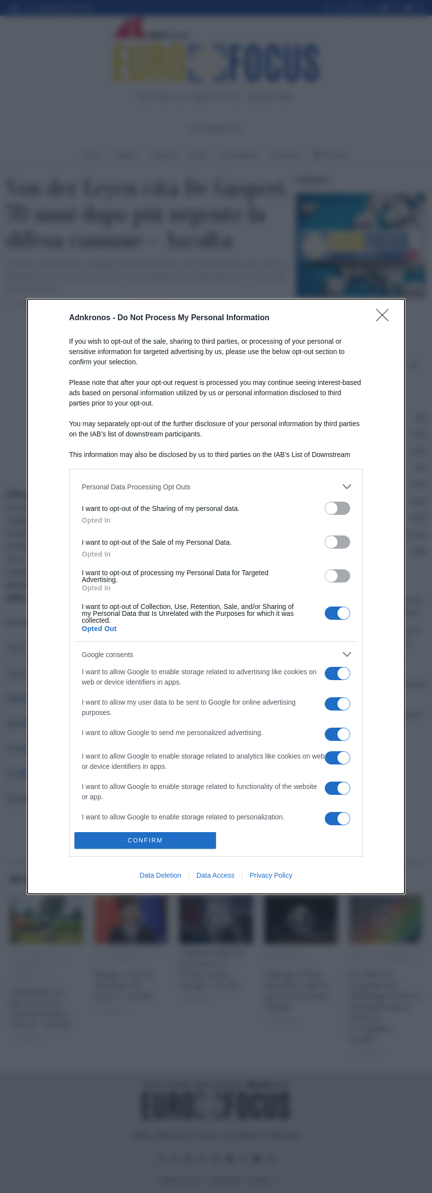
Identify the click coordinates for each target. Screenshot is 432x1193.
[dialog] (216, 596)
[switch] (337, 508)
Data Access (215, 875)
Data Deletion (160, 875)
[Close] (385, 318)
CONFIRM (145, 839)
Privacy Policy (271, 875)
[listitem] (216, 487)
